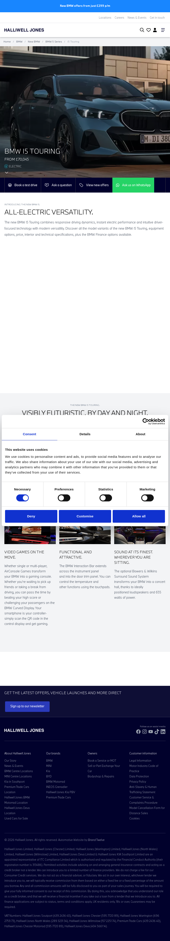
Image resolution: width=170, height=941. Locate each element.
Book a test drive (22, 185)
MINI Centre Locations (18, 776)
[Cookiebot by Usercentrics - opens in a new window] (146, 421)
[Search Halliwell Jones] (141, 30)
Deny (31, 516)
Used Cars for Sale (16, 818)
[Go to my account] (148, 30)
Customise (85, 516)
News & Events (137, 17)
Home (7, 41)
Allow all (139, 516)
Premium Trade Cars (58, 797)
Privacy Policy (137, 781)
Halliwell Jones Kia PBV (60, 792)
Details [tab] (85, 434)
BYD (49, 776)
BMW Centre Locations (18, 771)
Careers (119, 17)
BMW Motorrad (55, 781)
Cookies (134, 818)
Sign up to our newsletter (27, 706)
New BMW (34, 41)
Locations (105, 17)
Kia (48, 771)
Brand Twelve (96, 840)
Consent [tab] (29, 434)
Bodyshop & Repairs (101, 776)
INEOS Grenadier (56, 787)
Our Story (10, 760)
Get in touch (157, 17)
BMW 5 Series (53, 41)
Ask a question (58, 185)
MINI (49, 766)
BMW (19, 41)
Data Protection (139, 776)
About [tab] (140, 434)
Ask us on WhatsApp (133, 185)
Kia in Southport (14, 781)
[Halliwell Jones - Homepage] (29, 30)
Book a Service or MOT (102, 760)
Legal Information (140, 760)
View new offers (94, 185)
